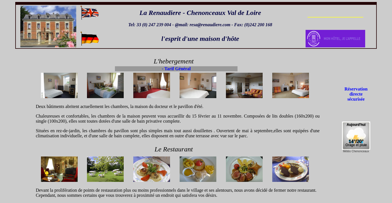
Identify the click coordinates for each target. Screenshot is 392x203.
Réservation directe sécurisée (356, 94)
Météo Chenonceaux (356, 151)
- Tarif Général (176, 68)
